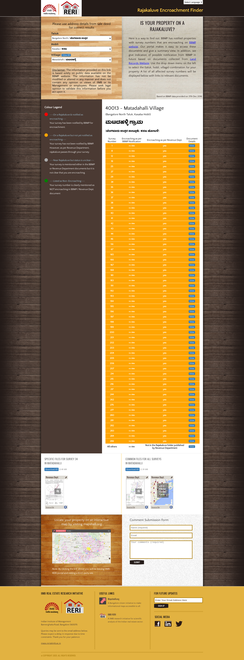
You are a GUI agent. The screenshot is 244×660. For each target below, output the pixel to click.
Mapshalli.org (113, 598)
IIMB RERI (112, 614)
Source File (50, 507)
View (192, 146)
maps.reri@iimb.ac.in (51, 643)
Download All (51, 469)
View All (66, 55)
